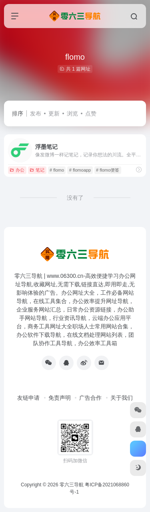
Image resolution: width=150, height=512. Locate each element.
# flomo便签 (107, 170)
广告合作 (90, 398)
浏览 (72, 113)
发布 (35, 113)
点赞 (90, 113)
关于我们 (121, 398)
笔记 (37, 170)
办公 (17, 170)
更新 (54, 113)
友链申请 (28, 398)
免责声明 (59, 398)
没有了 (75, 197)
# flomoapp (80, 170)
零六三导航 (72, 485)
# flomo (57, 170)
